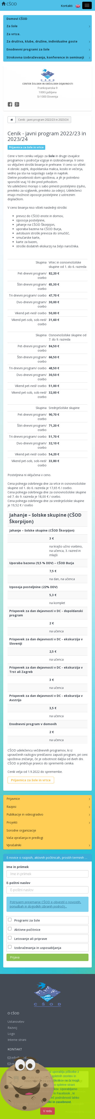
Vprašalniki (13, 845)
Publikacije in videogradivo (24, 814)
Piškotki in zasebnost (55, 1102)
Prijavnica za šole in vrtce (31, 780)
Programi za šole (24, 920)
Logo (11, 1034)
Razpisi (11, 807)
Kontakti (66, 6)
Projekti (11, 822)
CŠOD (9, 3)
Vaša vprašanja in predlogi (24, 838)
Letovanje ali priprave (28, 939)
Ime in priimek (17, 867)
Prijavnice (13, 799)
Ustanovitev (16, 1022)
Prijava (14, 957)
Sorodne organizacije (21, 830)
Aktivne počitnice (24, 930)
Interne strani (17, 1040)
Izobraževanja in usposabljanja (35, 948)
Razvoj (12, 1028)
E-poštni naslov (18, 883)
